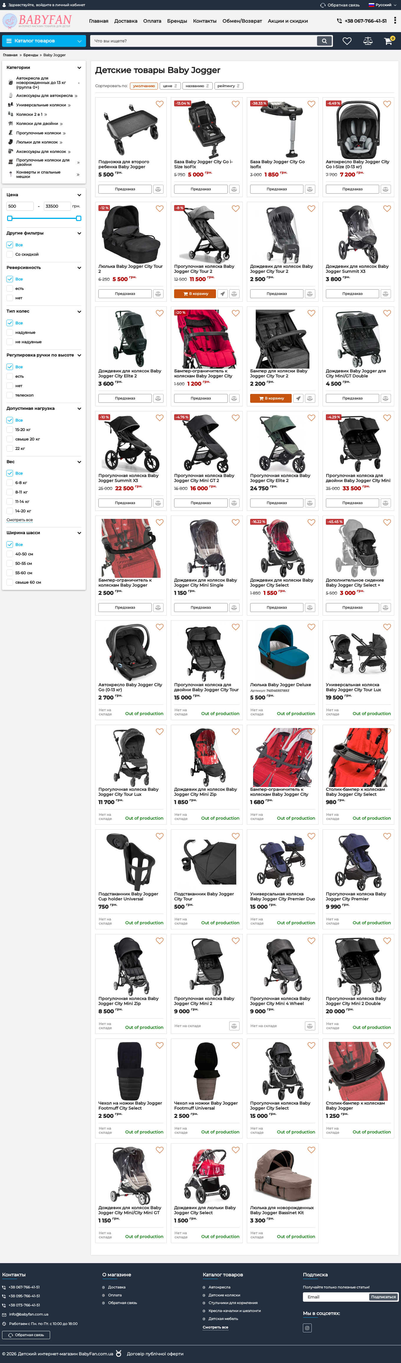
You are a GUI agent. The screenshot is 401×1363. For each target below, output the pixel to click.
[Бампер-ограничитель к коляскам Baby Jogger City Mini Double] (282, 757)
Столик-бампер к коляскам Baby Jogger (358, 1108)
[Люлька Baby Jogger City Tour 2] (131, 234)
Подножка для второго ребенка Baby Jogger (131, 167)
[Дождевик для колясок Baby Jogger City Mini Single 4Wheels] (206, 548)
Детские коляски (224, 1295)
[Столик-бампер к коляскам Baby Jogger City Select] (358, 757)
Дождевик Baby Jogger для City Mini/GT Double (358, 376)
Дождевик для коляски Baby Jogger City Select (282, 585)
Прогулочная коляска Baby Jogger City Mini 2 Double (358, 1003)
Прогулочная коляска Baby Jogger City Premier (358, 899)
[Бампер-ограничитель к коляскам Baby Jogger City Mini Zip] (206, 339)
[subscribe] (351, 1297)
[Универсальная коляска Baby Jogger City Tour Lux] (358, 652)
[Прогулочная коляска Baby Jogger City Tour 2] (206, 234)
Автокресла (219, 1287)
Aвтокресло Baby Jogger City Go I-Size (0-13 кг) (358, 167)
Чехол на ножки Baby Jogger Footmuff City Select (131, 1108)
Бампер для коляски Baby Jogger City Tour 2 (282, 376)
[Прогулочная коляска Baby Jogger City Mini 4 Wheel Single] (282, 966)
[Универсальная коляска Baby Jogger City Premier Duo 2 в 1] (282, 862)
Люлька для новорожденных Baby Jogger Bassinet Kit (282, 1213)
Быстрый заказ (222, 293)
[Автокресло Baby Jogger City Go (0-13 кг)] (131, 652)
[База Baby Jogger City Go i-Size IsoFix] (206, 129)
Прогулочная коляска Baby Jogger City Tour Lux (131, 794)
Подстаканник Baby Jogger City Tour (206, 899)
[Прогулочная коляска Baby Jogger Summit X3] (131, 443)
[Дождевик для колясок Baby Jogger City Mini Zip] (206, 757)
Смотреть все (19, 520)
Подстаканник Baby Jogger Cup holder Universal (131, 899)
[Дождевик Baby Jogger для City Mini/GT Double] (358, 339)
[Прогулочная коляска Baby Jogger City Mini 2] (206, 966)
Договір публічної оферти (155, 1354)
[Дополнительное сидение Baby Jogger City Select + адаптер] (358, 548)
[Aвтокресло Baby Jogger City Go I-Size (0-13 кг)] (358, 129)
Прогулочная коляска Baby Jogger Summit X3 (131, 481)
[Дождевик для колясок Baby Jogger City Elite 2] (131, 339)
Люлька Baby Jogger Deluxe (282, 687)
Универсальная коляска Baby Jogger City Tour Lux (353, 687)
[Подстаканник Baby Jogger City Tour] (206, 862)
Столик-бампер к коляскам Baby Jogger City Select (358, 794)
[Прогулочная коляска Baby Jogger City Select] (282, 1071)
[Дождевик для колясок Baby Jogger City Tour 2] (282, 234)
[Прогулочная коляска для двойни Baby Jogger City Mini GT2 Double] (358, 443)
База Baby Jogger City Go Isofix (282, 167)
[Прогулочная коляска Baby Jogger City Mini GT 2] (206, 443)
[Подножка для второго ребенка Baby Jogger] (131, 129)
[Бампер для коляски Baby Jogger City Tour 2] (282, 339)
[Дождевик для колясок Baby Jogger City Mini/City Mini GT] (131, 1175)
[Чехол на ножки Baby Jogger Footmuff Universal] (206, 1071)
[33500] (57, 206)
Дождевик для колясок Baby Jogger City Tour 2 (282, 271)
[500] (20, 206)
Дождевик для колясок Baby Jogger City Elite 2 (131, 376)
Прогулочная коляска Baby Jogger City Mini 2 (206, 1003)
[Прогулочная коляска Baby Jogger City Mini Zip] (131, 966)
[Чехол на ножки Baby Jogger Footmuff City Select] (131, 1071)
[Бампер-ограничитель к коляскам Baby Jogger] (131, 548)
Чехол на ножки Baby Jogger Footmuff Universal (206, 1108)
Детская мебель (223, 1318)
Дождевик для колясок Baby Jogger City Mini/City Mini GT (131, 1213)
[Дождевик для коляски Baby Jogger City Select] (282, 548)
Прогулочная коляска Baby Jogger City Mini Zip (131, 1003)
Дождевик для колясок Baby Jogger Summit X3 (358, 271)
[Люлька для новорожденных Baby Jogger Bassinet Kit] (282, 1175)
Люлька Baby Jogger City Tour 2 (131, 271)
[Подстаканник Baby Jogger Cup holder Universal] (131, 862)
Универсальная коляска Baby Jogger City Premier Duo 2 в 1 (282, 899)
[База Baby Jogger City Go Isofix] (282, 129)
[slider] (9, 218)
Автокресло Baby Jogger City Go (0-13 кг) (131, 690)
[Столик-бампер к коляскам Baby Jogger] (358, 1071)
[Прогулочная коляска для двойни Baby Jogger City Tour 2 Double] (206, 652)
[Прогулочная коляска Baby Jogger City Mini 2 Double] (358, 966)
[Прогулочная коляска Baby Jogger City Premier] (358, 862)
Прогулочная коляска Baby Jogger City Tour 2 (206, 271)
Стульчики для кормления (233, 1303)
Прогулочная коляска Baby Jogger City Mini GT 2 (206, 481)
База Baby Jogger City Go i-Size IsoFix (206, 167)
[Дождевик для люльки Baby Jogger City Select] (206, 1175)
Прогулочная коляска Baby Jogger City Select (282, 1108)
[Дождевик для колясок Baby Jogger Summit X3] (358, 234)
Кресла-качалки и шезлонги (235, 1310)
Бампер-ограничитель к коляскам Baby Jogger (131, 585)
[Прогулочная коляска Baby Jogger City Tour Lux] (131, 757)
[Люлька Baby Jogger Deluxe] (282, 652)
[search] (211, 41)
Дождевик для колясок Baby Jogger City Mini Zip (206, 794)
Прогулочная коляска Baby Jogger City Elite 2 (282, 481)
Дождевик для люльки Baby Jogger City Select (206, 1213)
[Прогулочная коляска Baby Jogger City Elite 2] (282, 443)
